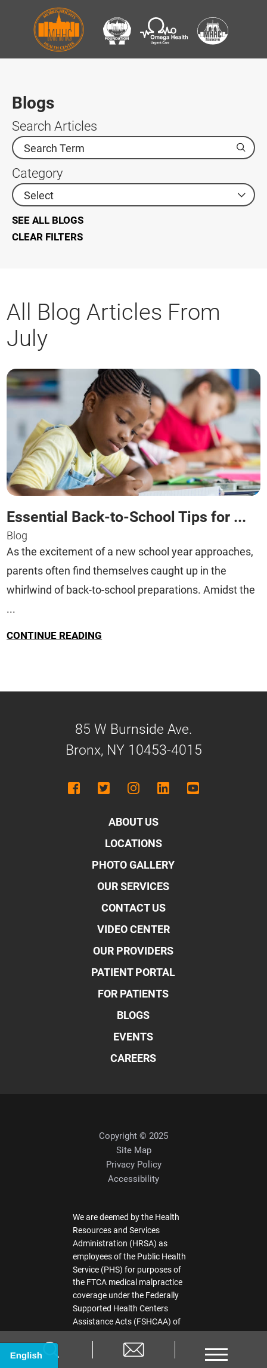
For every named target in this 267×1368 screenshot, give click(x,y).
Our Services (133, 886)
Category (37, 173)
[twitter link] (104, 788)
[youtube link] (193, 788)
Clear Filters (47, 237)
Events (133, 1036)
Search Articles (54, 126)
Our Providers (133, 950)
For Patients (133, 993)
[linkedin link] (163, 788)
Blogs (133, 1015)
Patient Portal (133, 972)
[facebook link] (74, 788)
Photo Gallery (133, 865)
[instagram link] (133, 788)
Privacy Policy (134, 1164)
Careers (133, 1058)
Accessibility (133, 1179)
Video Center (133, 929)
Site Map (133, 1150)
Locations (133, 843)
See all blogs (47, 220)
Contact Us (133, 907)
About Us (133, 822)
